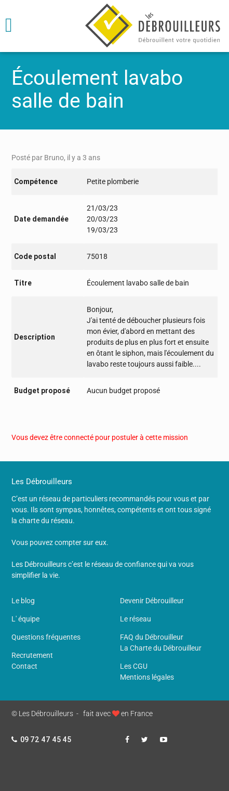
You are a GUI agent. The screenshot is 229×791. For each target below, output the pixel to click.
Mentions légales (147, 677)
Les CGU (133, 666)
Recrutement (32, 655)
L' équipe (25, 619)
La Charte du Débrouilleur (160, 648)
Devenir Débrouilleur (152, 601)
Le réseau (135, 619)
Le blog (23, 601)
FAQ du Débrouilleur (151, 637)
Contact (24, 666)
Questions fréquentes (45, 637)
